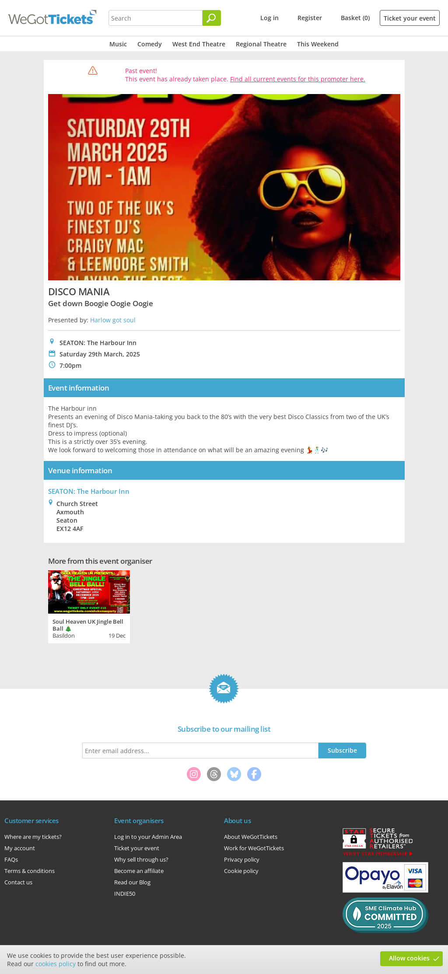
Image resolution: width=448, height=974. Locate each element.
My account (19, 848)
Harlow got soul (113, 320)
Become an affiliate (139, 871)
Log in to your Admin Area (148, 837)
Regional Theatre (261, 44)
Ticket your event (410, 18)
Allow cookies (409, 958)
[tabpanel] (89, 605)
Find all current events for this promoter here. (297, 79)
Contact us (18, 882)
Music (118, 44)
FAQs (11, 859)
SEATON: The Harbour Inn (89, 491)
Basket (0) (355, 18)
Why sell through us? (141, 859)
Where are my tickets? (33, 837)
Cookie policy (241, 871)
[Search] (212, 18)
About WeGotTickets (250, 837)
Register (310, 18)
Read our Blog (132, 882)
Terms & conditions (29, 871)
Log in (269, 18)
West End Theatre (198, 44)
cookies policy (55, 964)
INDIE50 (124, 893)
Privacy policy (241, 859)
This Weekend (318, 44)
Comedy (149, 44)
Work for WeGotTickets (254, 848)
